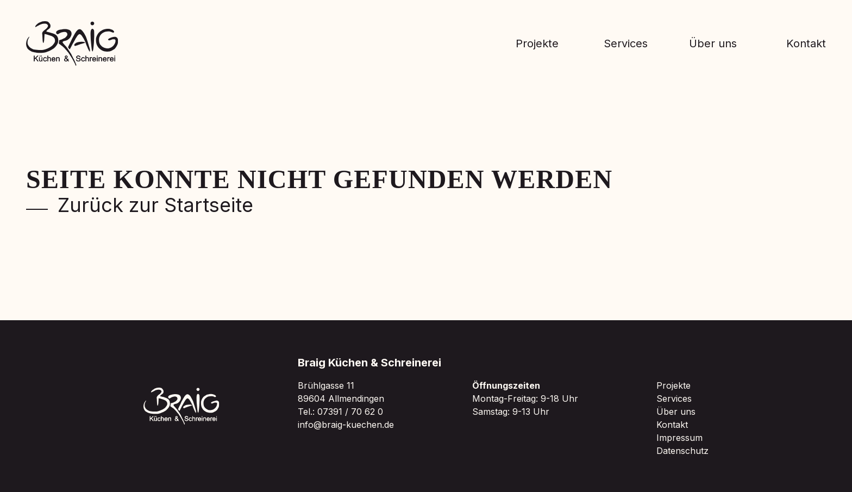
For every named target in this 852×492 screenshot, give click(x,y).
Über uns (713, 43)
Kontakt (806, 43)
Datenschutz (682, 450)
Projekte (537, 43)
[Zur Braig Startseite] (72, 43)
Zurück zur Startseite (139, 205)
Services (626, 43)
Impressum (679, 437)
